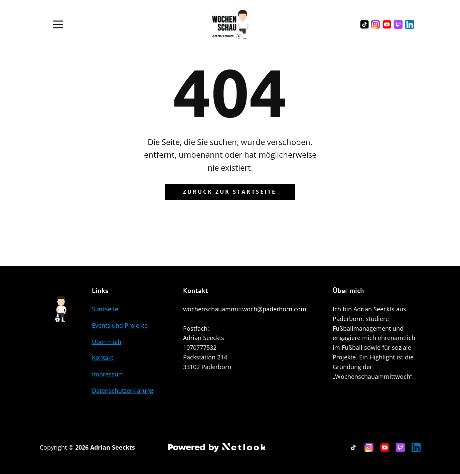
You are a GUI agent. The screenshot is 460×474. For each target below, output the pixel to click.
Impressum (108, 374)
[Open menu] (58, 24)
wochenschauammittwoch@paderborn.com (244, 309)
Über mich (106, 342)
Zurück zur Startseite (229, 191)
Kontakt (102, 357)
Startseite (105, 309)
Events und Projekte (120, 325)
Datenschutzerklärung (122, 390)
